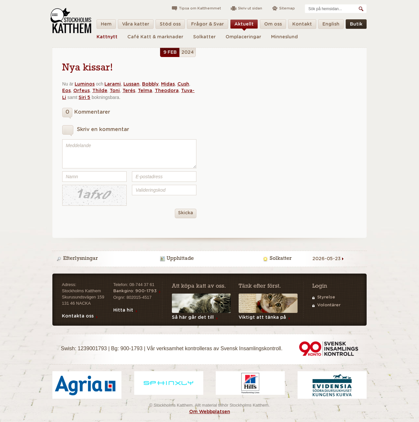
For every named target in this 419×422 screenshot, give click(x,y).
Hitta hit (123, 310)
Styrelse (326, 297)
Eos (66, 90)
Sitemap (287, 8)
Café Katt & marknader (155, 37)
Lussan (131, 84)
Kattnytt (107, 37)
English (330, 25)
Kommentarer (86, 113)
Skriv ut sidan (250, 8)
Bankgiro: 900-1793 (134, 291)
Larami (112, 84)
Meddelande (129, 153)
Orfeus (81, 90)
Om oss (273, 25)
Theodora (167, 90)
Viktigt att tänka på (262, 317)
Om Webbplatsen (209, 412)
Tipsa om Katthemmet (200, 8)
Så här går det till (193, 317)
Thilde (99, 90)
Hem (106, 25)
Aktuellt (244, 25)
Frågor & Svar (207, 25)
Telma (145, 90)
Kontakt (302, 25)
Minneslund (284, 37)
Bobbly (150, 84)
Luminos (85, 84)
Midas (168, 84)
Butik (356, 25)
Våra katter (135, 25)
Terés (128, 90)
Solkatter (204, 37)
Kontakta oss (78, 316)
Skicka (184, 213)
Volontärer (328, 305)
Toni (115, 90)
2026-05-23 (326, 259)
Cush (183, 84)
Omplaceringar (243, 37)
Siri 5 (84, 97)
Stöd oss (170, 25)
